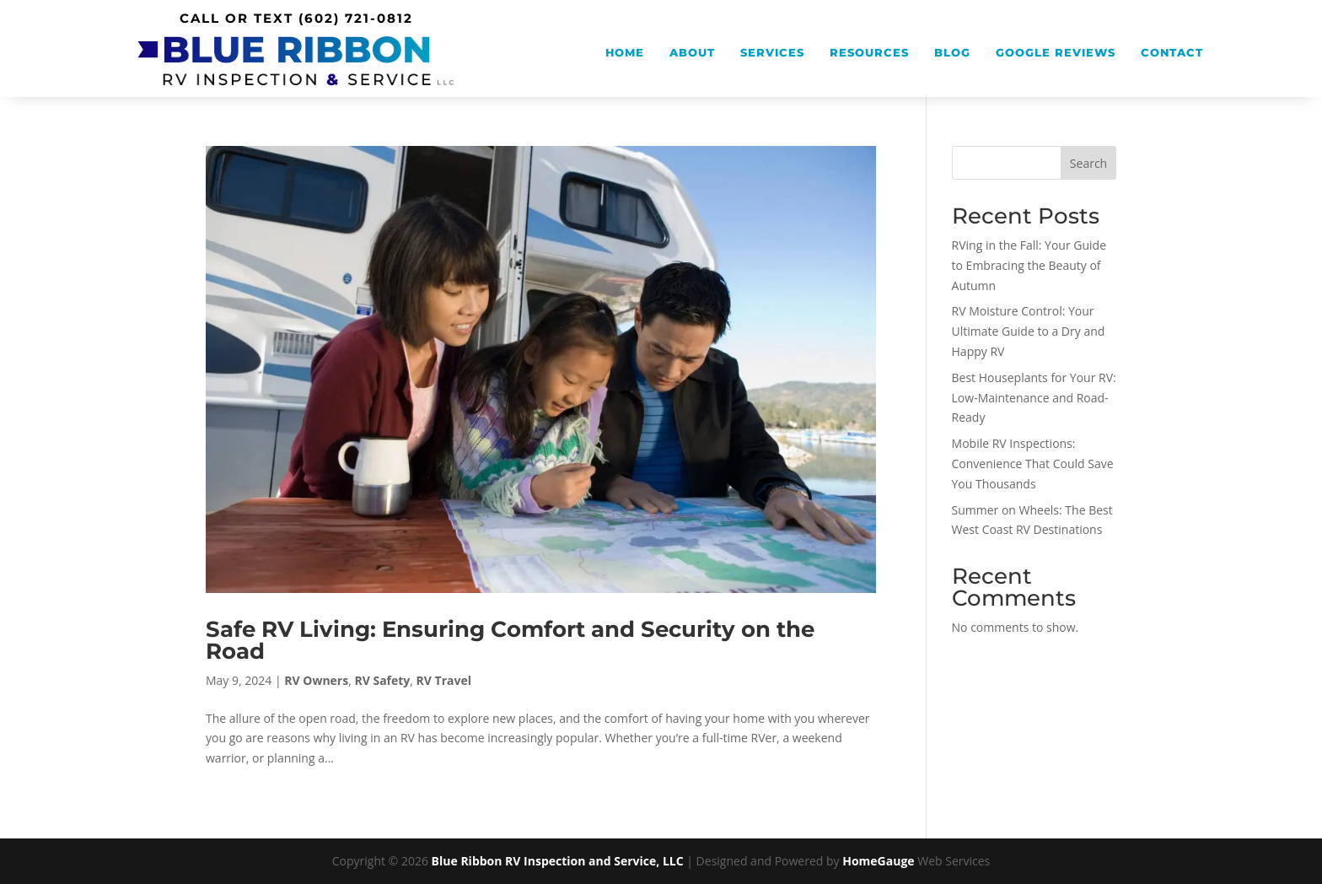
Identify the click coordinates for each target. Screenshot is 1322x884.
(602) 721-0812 (355, 18)
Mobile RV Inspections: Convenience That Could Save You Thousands (1033, 463)
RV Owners (316, 680)
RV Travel (443, 680)
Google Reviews (1055, 52)
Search (1088, 163)
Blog (952, 52)
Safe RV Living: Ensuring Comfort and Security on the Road (510, 640)
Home (624, 52)
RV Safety (382, 680)
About (692, 52)
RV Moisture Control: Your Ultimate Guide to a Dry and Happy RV (1028, 331)
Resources (869, 52)
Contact (1172, 52)
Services (772, 52)
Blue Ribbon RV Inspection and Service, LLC (558, 861)
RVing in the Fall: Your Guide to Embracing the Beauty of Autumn (1029, 265)
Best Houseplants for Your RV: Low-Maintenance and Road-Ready (1034, 397)
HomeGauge (878, 861)
